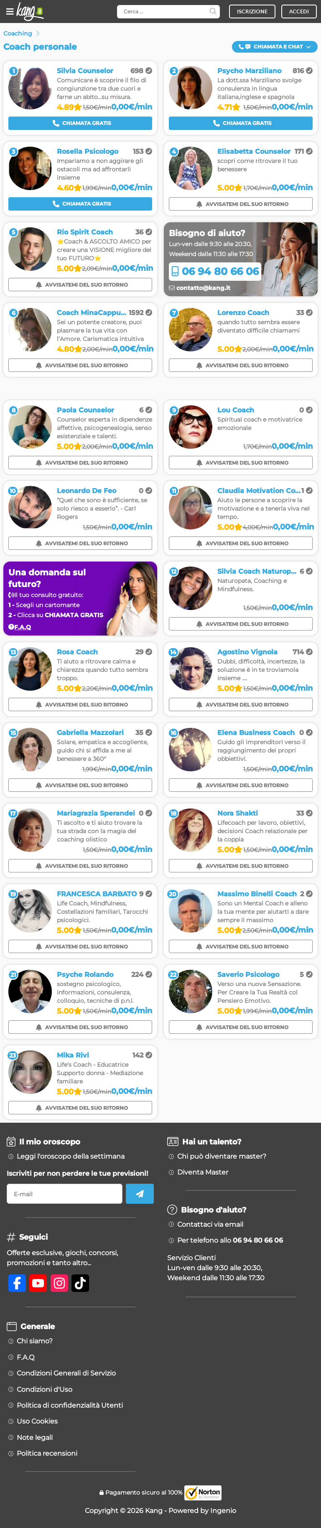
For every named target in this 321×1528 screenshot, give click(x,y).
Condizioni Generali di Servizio (66, 1373)
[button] (275, 47)
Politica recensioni (47, 1453)
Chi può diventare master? (221, 1156)
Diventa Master (202, 1172)
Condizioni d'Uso (44, 1389)
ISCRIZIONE (252, 11)
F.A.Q (25, 1357)
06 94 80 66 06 (215, 271)
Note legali (35, 1438)
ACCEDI (299, 11)
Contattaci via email (210, 1224)
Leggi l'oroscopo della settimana (71, 1156)
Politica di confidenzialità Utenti (70, 1405)
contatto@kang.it (199, 288)
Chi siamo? (35, 1341)
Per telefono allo (230, 1240)
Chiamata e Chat (275, 46)
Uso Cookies (37, 1421)
